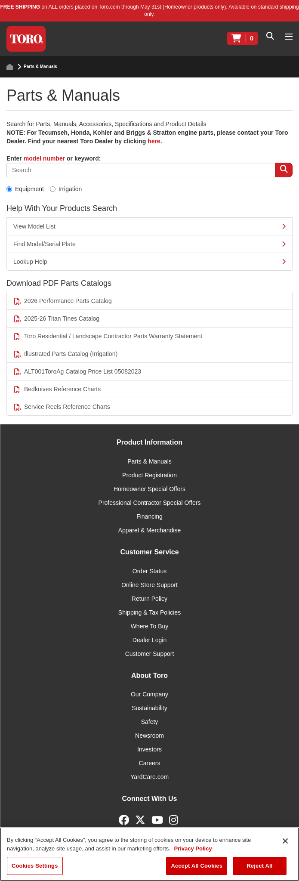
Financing (149, 516)
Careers (149, 763)
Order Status (149, 571)
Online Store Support (149, 584)
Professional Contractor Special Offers (150, 502)
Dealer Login (149, 640)
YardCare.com (149, 776)
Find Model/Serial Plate (149, 244)
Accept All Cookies (196, 865)
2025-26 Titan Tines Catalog (56, 318)
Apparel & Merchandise (149, 530)
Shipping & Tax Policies (149, 612)
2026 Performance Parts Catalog (62, 301)
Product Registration (149, 475)
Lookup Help (149, 261)
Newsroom (149, 735)
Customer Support (149, 653)
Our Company (149, 694)
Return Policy (149, 598)
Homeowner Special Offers (149, 488)
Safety (149, 721)
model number (44, 158)
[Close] (285, 841)
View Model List (149, 226)
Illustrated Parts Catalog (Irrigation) (65, 354)
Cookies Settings (35, 865)
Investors (149, 749)
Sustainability (149, 708)
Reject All (259, 865)
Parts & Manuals (149, 461)
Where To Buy (150, 626)
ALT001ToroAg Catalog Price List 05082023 (77, 371)
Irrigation (66, 188)
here (154, 141)
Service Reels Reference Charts (61, 407)
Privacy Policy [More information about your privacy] (193, 848)
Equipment (25, 188)
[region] (149, 854)
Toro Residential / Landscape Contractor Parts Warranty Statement (107, 336)
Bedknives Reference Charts (57, 389)
